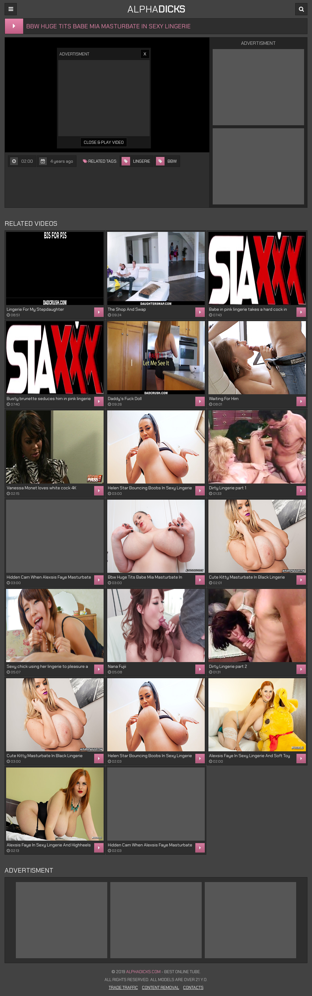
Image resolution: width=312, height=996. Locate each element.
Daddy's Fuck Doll (125, 398)
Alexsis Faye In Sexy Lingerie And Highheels (49, 845)
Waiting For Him (224, 398)
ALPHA (156, 9)
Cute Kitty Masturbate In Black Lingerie (247, 577)
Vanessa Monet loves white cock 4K (41, 488)
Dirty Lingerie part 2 (228, 666)
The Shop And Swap (127, 309)
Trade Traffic (123, 987)
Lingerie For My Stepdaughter (35, 309)
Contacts (193, 987)
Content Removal (160, 987)
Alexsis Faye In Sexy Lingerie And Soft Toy (249, 755)
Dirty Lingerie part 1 (227, 488)
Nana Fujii (117, 666)
